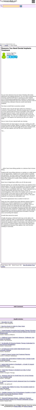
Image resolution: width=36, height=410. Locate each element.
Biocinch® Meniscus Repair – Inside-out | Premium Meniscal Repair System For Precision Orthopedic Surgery (16, 398)
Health (6, 45)
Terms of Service (28, 406)
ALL (1, 45)
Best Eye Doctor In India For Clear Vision (13, 326)
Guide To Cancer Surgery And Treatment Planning (15, 354)
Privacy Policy (17, 406)
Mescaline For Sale (6, 322)
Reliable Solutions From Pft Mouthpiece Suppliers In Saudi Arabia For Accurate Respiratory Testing (18, 393)
